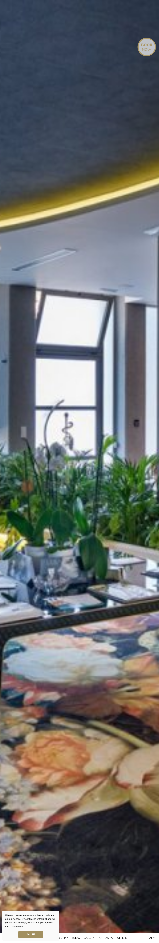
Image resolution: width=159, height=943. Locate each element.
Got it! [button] (31, 934)
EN (150, 937)
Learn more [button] (17, 926)
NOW (146, 47)
